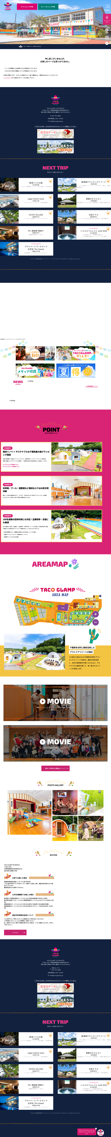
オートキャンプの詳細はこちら (12, 466)
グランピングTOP (107, 21)
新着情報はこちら (92, 386)
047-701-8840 (56, 116)
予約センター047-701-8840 (56, 969)
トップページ (7, 78)
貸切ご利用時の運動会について (55, 768)
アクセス (15, 932)
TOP (24, 46)
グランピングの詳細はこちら (11, 464)
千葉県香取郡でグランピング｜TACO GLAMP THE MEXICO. (51, 259)
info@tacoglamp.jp (56, 121)
